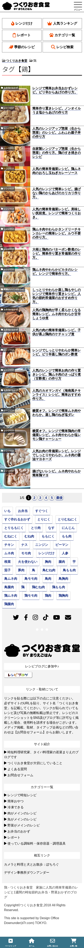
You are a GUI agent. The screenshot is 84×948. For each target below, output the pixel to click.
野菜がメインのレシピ (14, 289)
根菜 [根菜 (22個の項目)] (7, 561)
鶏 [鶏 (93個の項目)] (22, 587)
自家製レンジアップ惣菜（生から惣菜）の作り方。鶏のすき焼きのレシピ (56, 152)
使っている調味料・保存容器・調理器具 (36, 843)
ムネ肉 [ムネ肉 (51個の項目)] (9, 553)
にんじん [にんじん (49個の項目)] (68, 528)
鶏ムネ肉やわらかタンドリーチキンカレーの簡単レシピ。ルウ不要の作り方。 (56, 233)
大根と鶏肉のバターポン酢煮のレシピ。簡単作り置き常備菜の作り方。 (56, 253)
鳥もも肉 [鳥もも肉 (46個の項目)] (69, 570)
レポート (22, 35)
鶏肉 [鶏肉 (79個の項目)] (48, 595)
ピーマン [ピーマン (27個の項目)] (61, 544)
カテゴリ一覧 (62, 35)
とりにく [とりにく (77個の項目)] (43, 519)
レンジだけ (22, 23)
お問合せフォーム (20, 775)
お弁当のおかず (11, 88)
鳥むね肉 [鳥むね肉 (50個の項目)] (48, 570)
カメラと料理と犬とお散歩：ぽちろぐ (31, 864)
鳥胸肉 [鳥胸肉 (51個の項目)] (63, 578)
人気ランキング (62, 23)
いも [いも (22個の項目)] (7, 511)
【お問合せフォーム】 (30, 732)
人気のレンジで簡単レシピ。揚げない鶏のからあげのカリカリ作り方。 (56, 193)
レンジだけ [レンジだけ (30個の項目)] (46, 553)
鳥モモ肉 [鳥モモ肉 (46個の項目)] (30, 578)
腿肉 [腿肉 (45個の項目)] (62, 561)
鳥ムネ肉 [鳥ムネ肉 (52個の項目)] (10, 578)
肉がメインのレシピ (22, 813)
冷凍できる (15, 807)
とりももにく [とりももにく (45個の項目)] (14, 528)
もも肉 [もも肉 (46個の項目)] (66, 536)
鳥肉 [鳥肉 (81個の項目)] (48, 578)
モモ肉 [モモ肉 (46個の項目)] (26, 553)
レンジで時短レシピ (22, 795)
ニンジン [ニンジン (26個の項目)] (41, 544)
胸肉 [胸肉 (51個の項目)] (48, 561)
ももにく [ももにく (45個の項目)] (48, 536)
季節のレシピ (22, 47)
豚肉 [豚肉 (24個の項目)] (21, 570)
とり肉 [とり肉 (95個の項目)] (36, 528)
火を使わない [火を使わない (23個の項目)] (27, 561)
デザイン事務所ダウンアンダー (26, 872)
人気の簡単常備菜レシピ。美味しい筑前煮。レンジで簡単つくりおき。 (56, 213)
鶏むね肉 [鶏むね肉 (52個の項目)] (38, 587)
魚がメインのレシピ (22, 819)
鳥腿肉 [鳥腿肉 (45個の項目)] (9, 587)
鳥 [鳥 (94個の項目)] (33, 570)
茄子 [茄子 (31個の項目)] (7, 570)
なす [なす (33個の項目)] (51, 528)
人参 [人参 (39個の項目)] (65, 553)
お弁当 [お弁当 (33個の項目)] (23, 511)
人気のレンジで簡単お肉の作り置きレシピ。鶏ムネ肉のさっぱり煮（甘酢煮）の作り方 (56, 374)
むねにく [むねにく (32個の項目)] (10, 536)
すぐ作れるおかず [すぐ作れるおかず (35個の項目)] (17, 519)
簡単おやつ (15, 801)
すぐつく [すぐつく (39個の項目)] (41, 511)
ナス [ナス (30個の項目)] (24, 544)
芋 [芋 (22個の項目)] (74, 561)
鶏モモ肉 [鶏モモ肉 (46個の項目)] (30, 595)
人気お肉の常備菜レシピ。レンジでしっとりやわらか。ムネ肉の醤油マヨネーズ (56, 455)
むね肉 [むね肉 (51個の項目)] (29, 536)
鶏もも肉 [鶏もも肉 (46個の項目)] (58, 587)
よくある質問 (17, 769)
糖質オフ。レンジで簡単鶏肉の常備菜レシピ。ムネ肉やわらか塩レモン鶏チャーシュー (56, 435)
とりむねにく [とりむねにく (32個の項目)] (67, 519)
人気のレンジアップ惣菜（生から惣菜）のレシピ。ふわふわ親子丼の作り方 (56, 132)
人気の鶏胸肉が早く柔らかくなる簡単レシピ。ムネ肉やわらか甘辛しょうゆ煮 (56, 314)
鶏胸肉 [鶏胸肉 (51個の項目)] (63, 595)
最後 (59, 497)
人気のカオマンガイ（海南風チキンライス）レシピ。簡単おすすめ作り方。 (56, 394)
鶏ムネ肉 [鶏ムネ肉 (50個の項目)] (10, 595)
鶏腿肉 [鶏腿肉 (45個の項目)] (9, 604)
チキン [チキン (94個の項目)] (9, 544)
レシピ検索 (62, 47)
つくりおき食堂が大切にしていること (34, 763)
